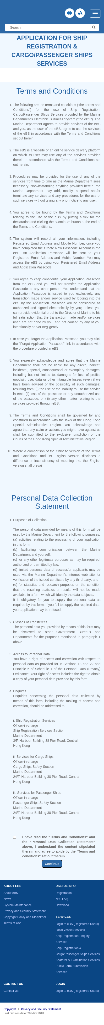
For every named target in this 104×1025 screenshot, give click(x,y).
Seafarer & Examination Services (78, 960)
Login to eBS (77, 924)
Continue (52, 864)
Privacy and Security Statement (25, 911)
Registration (64, 893)
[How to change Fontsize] (80, 13)
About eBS (11, 893)
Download (62, 905)
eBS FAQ (62, 899)
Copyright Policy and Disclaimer (25, 917)
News (7, 899)
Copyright (10, 1009)
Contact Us (11, 991)
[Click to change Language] (69, 13)
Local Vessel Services (70, 930)
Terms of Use (12, 923)
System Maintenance (18, 905)
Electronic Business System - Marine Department (9, 10)
